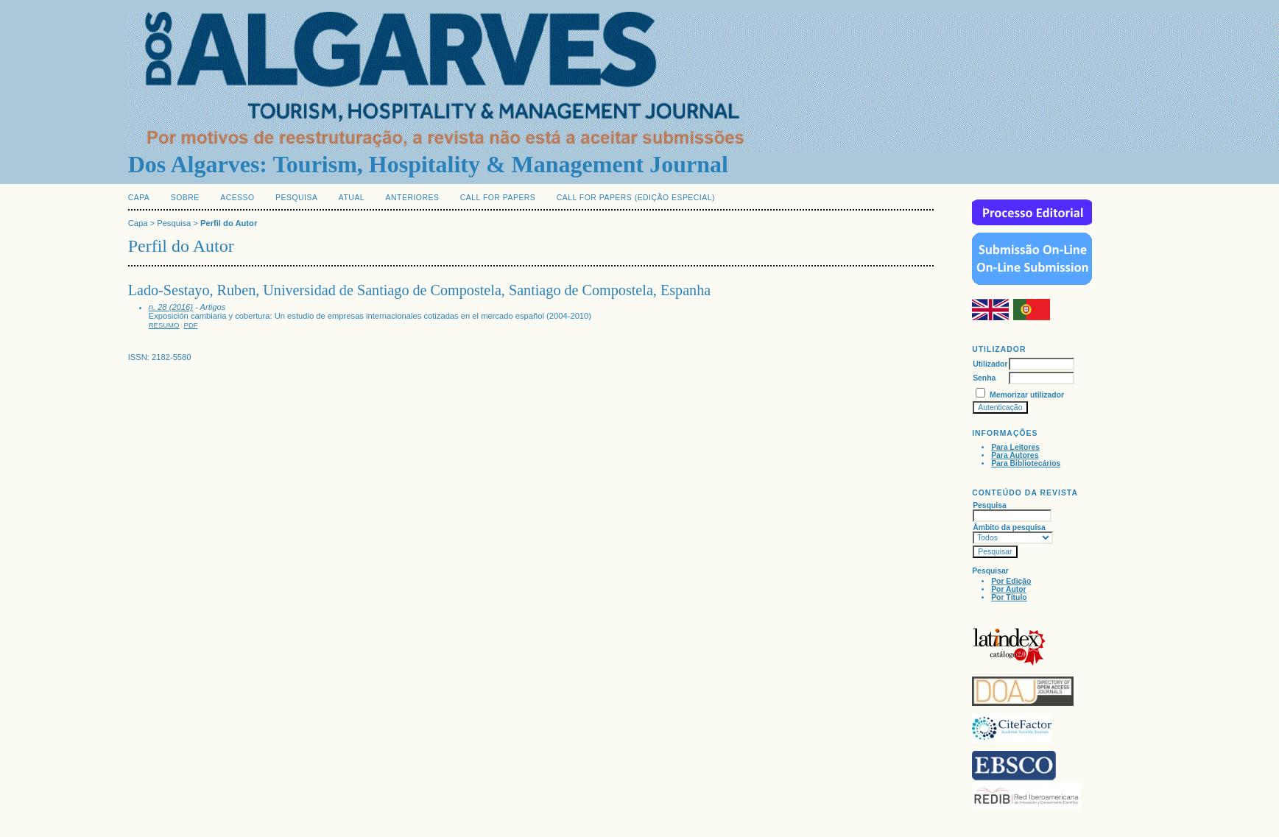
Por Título (1008, 597)
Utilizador (990, 364)
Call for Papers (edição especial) (636, 198)
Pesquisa (296, 198)
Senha (984, 378)
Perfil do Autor (228, 223)
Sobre (185, 198)
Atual (351, 198)
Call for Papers (498, 198)
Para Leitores (1015, 447)
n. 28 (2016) (171, 307)
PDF (191, 325)
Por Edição (1011, 581)
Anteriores (413, 198)
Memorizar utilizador (1027, 395)
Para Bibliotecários (1025, 463)
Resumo (164, 325)
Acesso (237, 198)
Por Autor (1008, 589)
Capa (139, 198)
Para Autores (1014, 455)
